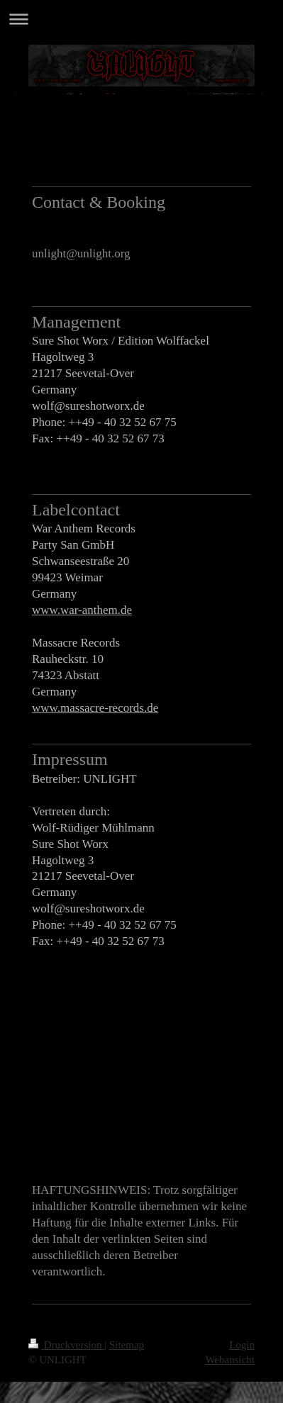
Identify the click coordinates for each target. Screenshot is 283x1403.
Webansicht (230, 1359)
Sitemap (126, 1345)
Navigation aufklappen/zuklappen (141, 19)
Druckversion (66, 1345)
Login (242, 1345)
